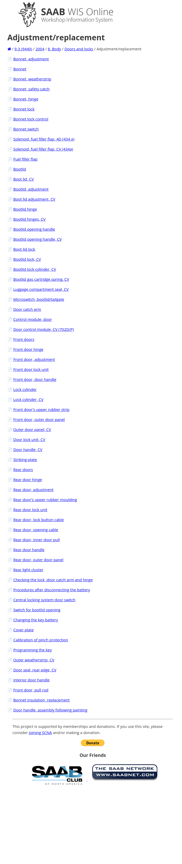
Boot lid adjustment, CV (34, 199)
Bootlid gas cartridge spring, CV (41, 279)
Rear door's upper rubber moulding (45, 499)
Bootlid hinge (25, 209)
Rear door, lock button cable (38, 519)
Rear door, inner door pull (36, 539)
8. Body (54, 48)
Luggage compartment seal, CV (41, 289)
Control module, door (32, 319)
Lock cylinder (25, 389)
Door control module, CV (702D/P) (43, 329)
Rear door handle (28, 549)
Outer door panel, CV (32, 429)
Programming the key (32, 649)
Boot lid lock (24, 249)
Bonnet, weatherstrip (32, 78)
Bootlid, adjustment (31, 189)
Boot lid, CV (23, 179)
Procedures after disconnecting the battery (51, 589)
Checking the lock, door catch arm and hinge (53, 579)
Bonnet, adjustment (31, 58)
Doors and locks (78, 48)
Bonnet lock (24, 108)
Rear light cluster (28, 569)
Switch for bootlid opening (37, 609)
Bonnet (19, 68)
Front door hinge (28, 349)
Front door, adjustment (34, 359)
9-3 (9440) (23, 48)
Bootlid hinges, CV (29, 219)
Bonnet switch (26, 129)
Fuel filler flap (25, 159)
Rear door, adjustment (33, 489)
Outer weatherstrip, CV (33, 659)
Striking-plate (25, 459)
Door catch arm (27, 309)
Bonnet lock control (30, 118)
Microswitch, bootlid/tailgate (38, 299)
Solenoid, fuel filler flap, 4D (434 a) (43, 139)
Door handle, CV (27, 449)
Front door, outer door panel (39, 419)
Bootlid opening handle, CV (37, 239)
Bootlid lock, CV (27, 259)
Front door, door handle (34, 379)
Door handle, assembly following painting (50, 709)
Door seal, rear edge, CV (34, 669)
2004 (39, 48)
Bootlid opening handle (34, 229)
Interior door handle (31, 679)
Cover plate (23, 629)
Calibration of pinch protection (40, 639)
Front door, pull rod (31, 689)
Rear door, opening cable (35, 529)
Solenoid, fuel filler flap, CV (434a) (43, 149)
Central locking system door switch (44, 599)
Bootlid (19, 169)
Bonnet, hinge (25, 98)
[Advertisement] (93, 824)
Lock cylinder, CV (28, 399)
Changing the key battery (35, 619)
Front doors (23, 339)
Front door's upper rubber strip (41, 409)
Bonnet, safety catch (31, 88)
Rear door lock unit (30, 509)
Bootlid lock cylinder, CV (34, 269)
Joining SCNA (40, 732)
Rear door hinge (27, 479)
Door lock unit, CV (29, 439)
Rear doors (23, 469)
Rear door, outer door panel (38, 559)
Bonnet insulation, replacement (41, 699)
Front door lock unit (31, 369)
